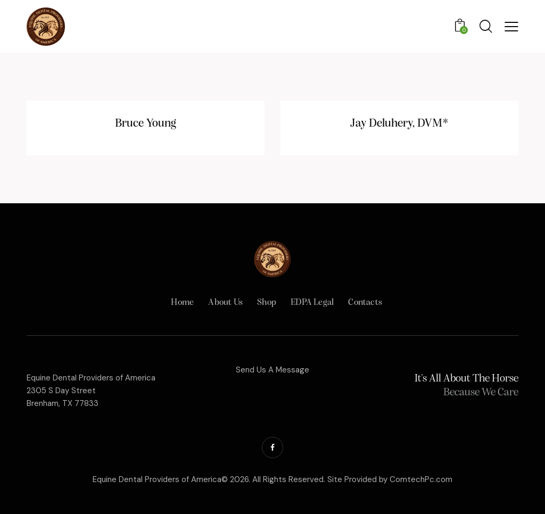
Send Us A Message (272, 369)
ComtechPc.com (421, 479)
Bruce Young (145, 124)
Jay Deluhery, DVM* (399, 124)
